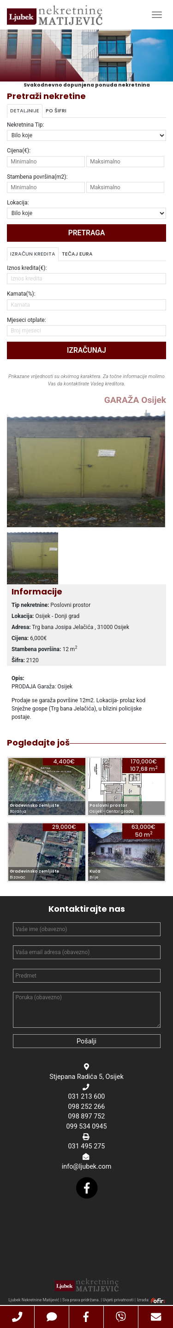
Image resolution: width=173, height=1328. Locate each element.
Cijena (18, 150)
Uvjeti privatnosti (118, 1301)
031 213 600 (86, 1097)
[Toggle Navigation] (157, 14)
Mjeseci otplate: (26, 320)
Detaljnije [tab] (24, 110)
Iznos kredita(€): (27, 268)
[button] (17, 1317)
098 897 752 (86, 1118)
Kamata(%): (21, 294)
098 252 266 (86, 1108)
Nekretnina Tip (25, 125)
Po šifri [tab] (56, 110)
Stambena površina (37, 177)
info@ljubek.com (87, 1167)
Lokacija (18, 202)
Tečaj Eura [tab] (77, 253)
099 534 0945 (86, 1127)
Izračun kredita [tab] (32, 253)
